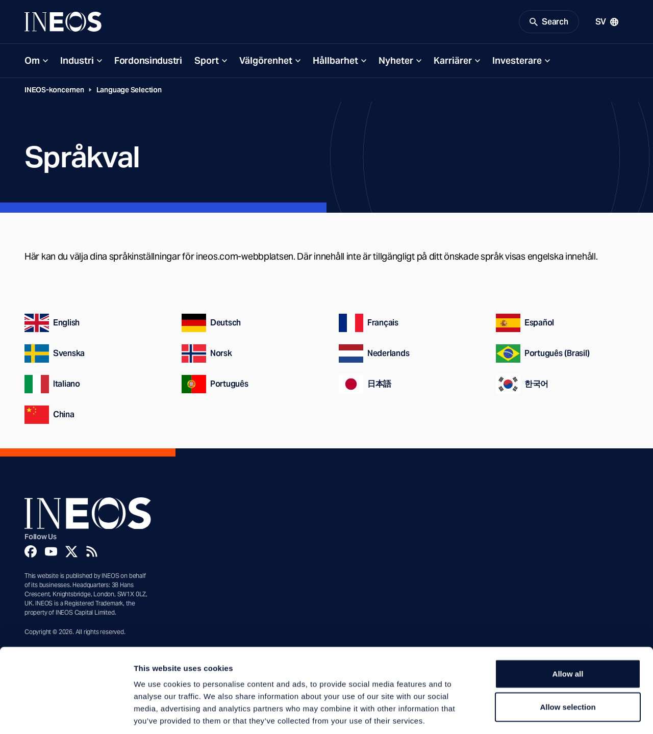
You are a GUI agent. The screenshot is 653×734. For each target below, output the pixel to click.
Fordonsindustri (148, 62)
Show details (535, 714)
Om (32, 62)
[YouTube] (51, 553)
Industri (77, 62)
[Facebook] (30, 553)
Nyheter (396, 62)
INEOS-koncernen (54, 91)
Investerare (517, 62)
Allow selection (567, 659)
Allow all (568, 625)
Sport (206, 62)
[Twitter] (71, 553)
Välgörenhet (265, 62)
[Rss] (92, 553)
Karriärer (453, 62)
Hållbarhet (335, 62)
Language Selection (129, 91)
